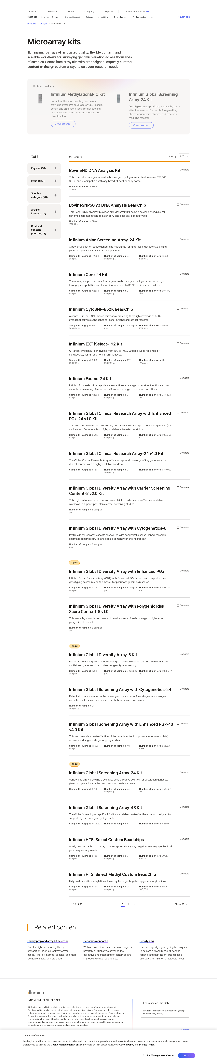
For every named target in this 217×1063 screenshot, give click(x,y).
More (151, 17)
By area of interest (72, 17)
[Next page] (134, 904)
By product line (120, 17)
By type (55, 17)
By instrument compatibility (97, 17)
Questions (183, 17)
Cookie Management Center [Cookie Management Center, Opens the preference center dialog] (158, 1055)
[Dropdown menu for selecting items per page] (184, 904)
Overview (45, 17)
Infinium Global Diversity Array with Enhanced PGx (116, 571)
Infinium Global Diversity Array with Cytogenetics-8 (117, 528)
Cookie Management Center (66, 1044)
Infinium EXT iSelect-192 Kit (95, 344)
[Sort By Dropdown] (184, 156)
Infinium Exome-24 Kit (90, 378)
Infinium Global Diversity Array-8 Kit (103, 654)
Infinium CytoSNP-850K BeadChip (101, 309)
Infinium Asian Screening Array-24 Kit (105, 240)
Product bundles (139, 17)
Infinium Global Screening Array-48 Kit (105, 807)
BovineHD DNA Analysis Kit (94, 170)
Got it (186, 1055)
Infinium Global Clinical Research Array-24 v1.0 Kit (116, 453)
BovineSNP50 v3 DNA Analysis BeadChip (107, 205)
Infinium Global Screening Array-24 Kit (105, 772)
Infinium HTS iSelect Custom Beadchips (106, 839)
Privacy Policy (147, 1044)
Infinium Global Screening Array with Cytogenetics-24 (120, 689)
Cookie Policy (126, 1044)
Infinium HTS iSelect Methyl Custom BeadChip (112, 874)
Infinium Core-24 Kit (88, 274)
